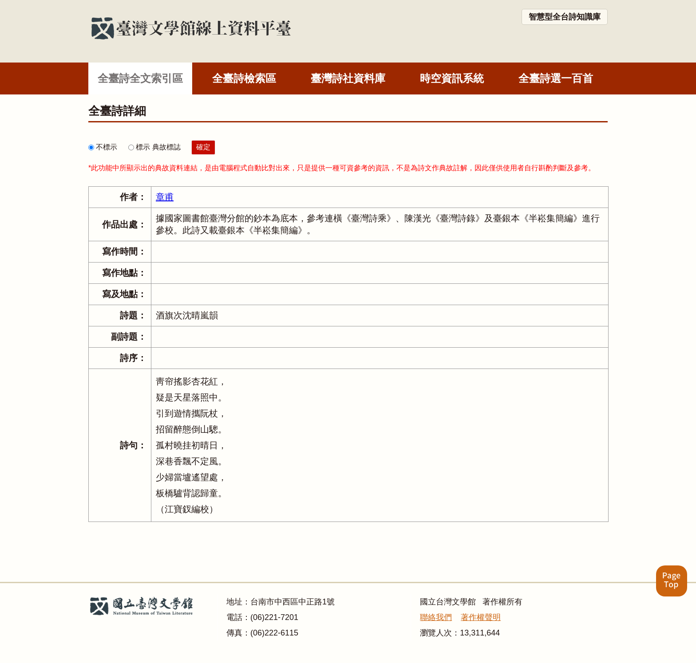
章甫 (165, 197)
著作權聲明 (481, 617)
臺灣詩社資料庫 (348, 78)
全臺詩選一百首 (555, 78)
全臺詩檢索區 (244, 78)
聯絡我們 (436, 617)
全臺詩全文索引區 (140, 78)
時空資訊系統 (452, 78)
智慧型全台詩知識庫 (565, 16)
